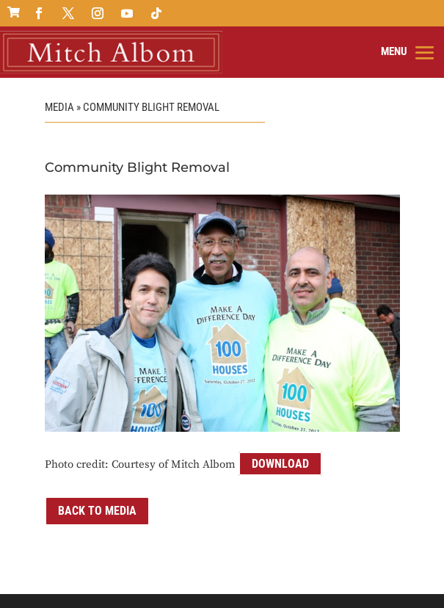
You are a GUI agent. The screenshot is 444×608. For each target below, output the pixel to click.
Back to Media (97, 511)
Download (280, 464)
